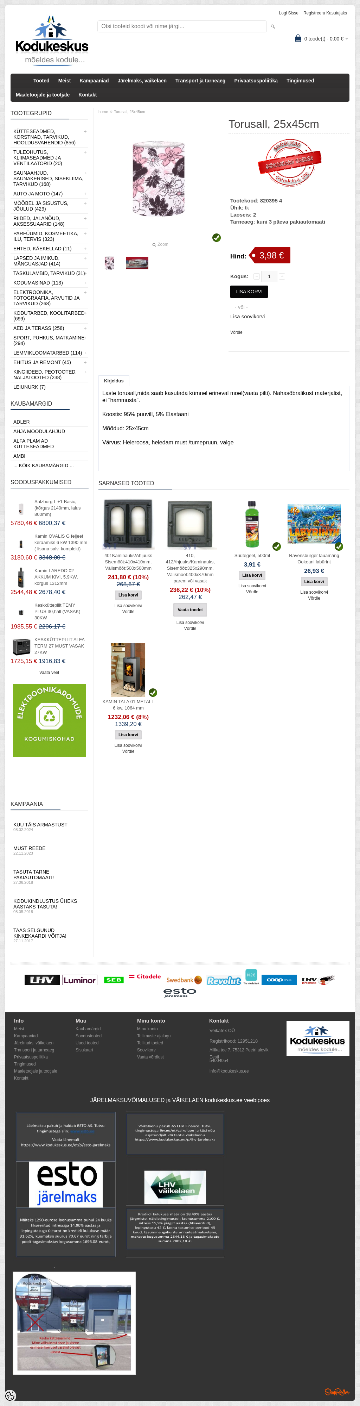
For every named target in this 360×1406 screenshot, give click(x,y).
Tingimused (300, 80)
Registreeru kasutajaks (325, 13)
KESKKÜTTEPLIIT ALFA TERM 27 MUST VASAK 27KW (59, 646)
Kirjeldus (114, 380)
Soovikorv (146, 1050)
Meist (64, 80)
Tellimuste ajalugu (154, 1035)
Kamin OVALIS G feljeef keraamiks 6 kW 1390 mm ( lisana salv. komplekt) (60, 542)
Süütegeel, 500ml (252, 555)
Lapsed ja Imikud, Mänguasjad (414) (36, 261)
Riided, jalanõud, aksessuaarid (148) (39, 221)
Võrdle (236, 332)
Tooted (41, 80)
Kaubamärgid (88, 1028)
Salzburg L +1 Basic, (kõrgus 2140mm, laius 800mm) (57, 508)
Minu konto (147, 1028)
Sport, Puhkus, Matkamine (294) (49, 340)
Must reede (49, 850)
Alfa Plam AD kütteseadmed (33, 443)
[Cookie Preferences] (10, 1396)
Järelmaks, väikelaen (142, 80)
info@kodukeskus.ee (229, 1071)
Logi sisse (288, 13)
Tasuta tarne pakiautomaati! (49, 877)
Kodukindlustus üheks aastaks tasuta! (49, 906)
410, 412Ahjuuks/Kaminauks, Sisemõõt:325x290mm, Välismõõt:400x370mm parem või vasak (190, 568)
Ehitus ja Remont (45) (42, 362)
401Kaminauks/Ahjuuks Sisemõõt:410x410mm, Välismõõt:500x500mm (128, 562)
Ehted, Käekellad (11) (42, 248)
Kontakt (87, 95)
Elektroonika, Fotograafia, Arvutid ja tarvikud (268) (46, 297)
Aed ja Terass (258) (38, 328)
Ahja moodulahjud (39, 431)
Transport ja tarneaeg (200, 80)
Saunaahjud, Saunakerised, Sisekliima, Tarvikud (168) (48, 178)
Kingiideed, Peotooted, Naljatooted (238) (45, 374)
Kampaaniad (94, 80)
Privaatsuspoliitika (256, 80)
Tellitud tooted (150, 1043)
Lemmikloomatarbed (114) (47, 353)
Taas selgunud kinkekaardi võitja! (49, 935)
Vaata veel (49, 672)
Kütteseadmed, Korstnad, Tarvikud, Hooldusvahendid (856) (44, 137)
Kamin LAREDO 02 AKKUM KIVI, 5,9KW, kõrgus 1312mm (56, 577)
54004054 (219, 1060)
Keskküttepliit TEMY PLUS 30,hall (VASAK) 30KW (57, 611)
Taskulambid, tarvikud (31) (49, 273)
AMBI (19, 456)
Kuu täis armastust (49, 827)
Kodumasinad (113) (38, 283)
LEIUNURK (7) (29, 387)
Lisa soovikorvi (247, 316)
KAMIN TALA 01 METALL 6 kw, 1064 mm (128, 705)
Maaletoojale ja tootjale (43, 95)
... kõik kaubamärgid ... (43, 465)
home (103, 112)
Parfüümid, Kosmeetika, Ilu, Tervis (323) (45, 236)
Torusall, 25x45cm (129, 112)
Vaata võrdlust (150, 1057)
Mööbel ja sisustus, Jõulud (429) (41, 206)
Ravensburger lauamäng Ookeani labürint (314, 558)
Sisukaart (84, 1050)
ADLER (21, 422)
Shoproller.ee (337, 1391)
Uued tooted (87, 1043)
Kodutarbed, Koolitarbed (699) (49, 315)
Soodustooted (89, 1035)
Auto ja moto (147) (38, 193)
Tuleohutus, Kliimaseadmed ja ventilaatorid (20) (37, 157)
